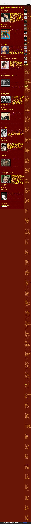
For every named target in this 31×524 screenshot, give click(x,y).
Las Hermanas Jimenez (28, 139)
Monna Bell (26, 95)
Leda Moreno (26, 141)
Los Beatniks (26, 466)
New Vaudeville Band (27, 296)
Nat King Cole (26, 520)
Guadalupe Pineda (27, 213)
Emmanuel (26, 102)
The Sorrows (26, 305)
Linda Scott (26, 449)
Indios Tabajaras (27, 366)
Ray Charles (26, 454)
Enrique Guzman (27, 499)
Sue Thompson (27, 457)
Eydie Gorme (26, 212)
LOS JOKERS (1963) (5, 93)
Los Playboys (26, 480)
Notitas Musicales (27, 423)
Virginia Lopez (27, 422)
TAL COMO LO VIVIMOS (5, 0)
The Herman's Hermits (27, 302)
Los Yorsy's (26, 250)
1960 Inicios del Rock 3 (28, 426)
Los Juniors (26, 476)
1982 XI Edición (27, 228)
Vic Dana (26, 463)
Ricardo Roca (26, 507)
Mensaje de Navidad (27, 344)
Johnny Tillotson (27, 448)
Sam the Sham (27, 274)
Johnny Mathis (27, 519)
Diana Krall (26, 209)
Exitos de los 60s (28, 387)
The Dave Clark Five (27, 300)
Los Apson (26, 243)
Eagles (26, 334)
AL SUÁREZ (3, 155)
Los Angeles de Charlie (28, 194)
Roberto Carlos (27, 129)
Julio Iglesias (26, 109)
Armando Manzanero (27, 98)
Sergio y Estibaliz (27, 132)
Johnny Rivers (27, 270)
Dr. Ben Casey (27, 188)
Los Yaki (26, 249)
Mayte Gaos (26, 143)
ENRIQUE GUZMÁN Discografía (7, 172)
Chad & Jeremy (27, 293)
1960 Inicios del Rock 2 (28, 425)
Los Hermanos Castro (27, 119)
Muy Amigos (26, 152)
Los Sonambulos (27, 486)
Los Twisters (26, 489)
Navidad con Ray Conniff (28, 351)
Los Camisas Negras (27, 470)
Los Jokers (26, 475)
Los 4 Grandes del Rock (4, 3)
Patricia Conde (27, 169)
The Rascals (26, 284)
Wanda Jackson (27, 464)
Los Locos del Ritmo (27, 478)
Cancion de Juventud (27, 160)
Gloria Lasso (26, 90)
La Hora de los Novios (27, 115)
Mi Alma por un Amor (27, 166)
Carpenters (26, 331)
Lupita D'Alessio (27, 121)
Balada (25, 97)
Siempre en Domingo (27, 197)
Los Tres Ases (27, 417)
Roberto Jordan (27, 253)
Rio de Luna (26, 156)
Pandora (26, 126)
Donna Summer (27, 333)
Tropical (26, 509)
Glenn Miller (26, 362)
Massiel (26, 251)
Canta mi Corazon (27, 161)
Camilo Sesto (26, 99)
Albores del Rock (27, 87)
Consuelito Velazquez (27, 408)
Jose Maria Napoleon (27, 107)
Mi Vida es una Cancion (28, 167)
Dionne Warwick (27, 265)
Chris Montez (26, 261)
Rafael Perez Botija (27, 127)
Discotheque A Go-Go (27, 187)
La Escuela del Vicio (27, 182)
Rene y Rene (26, 252)
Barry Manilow (27, 326)
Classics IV (26, 262)
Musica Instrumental (27, 356)
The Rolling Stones (27, 304)
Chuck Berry (26, 438)
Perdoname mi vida (27, 170)
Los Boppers (26, 469)
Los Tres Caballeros (27, 418)
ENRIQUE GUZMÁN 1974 (6, 26)
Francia (26, 386)
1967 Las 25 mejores (27, 321)
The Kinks (26, 303)
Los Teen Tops (27, 488)
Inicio (1, 4)
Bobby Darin (26, 434)
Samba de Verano (28, 383)
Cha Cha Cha (26, 510)
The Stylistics (26, 342)
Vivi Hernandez (27, 508)
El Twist (26, 443)
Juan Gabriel (26, 108)
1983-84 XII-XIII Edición (28, 229)
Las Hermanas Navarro (28, 91)
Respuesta (3, 107)
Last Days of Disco (27, 214)
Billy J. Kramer (27, 292)
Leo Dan (26, 241)
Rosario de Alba (27, 220)
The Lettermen (27, 280)
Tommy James (27, 289)
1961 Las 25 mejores (27, 315)
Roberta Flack (26, 340)
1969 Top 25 (26, 323)
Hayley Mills (26, 179)
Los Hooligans (27, 474)
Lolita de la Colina (27, 117)
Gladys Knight (26, 336)
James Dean (26, 180)
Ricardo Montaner (27, 219)
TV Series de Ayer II (27, 200)
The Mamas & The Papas (28, 282)
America (26, 325)
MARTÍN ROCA (4, 140)
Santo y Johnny (27, 372)
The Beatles (26, 299)
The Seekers (26, 285)
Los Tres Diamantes (27, 419)
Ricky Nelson (26, 455)
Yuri (25, 223)
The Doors (26, 279)
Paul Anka (26, 453)
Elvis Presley (26, 444)
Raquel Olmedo (27, 218)
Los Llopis (26, 477)
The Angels (26, 459)
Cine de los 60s (26, 157)
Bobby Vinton (26, 435)
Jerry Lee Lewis (27, 447)
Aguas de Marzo (28, 377)
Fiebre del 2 (26, 191)
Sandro (26, 131)
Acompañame (27, 158)
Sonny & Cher (26, 275)
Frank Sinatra (26, 518)
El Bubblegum (26, 266)
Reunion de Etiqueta (27, 371)
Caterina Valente (27, 88)
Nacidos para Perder (27, 183)
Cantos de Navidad (27, 345)
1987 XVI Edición (27, 231)
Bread (26, 330)
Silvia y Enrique (27, 198)
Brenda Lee (26, 436)
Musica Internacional (27, 375)
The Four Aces (27, 521)
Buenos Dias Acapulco (27, 159)
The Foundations (27, 301)
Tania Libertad (27, 221)
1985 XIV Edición (27, 230)
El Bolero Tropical (27, 511)
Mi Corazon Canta (27, 151)
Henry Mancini (27, 363)
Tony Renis (26, 222)
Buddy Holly (26, 437)
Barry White (26, 327)
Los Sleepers (26, 485)
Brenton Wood (27, 259)
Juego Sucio (26, 181)
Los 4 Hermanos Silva (27, 92)
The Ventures (26, 374)
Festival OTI (26, 224)
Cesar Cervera (27, 496)
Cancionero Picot (27, 406)
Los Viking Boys (27, 490)
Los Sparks (26, 487)
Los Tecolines (27, 416)
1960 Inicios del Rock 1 (28, 424)
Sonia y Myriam (27, 96)
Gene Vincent (26, 446)
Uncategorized (26, 514)
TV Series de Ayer (27, 199)
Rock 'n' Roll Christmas (28, 353)
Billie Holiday (26, 516)
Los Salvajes (26, 483)
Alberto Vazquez (27, 495)
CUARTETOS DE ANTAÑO (27, 70)
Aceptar (25, 522)
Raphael (26, 128)
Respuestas (4, 56)
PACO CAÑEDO (4, 189)
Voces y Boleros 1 (27, 402)
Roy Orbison (26, 456)
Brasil (26, 376)
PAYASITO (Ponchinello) (27, 72)
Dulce (26, 210)
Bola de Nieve (26, 405)
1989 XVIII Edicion (27, 232)
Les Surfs (26, 242)
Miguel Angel (26, 504)
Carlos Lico (26, 100)
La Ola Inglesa (26, 291)
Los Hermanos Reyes (27, 414)
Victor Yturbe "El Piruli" (27, 133)
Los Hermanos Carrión (28, 473)
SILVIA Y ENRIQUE (4, 10)
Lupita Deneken (27, 122)
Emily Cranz (26, 136)
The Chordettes (27, 460)
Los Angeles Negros (27, 118)
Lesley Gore (26, 271)
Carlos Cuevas (27, 208)
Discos (25, 202)
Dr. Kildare (26, 189)
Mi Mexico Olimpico (27, 272)
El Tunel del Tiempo (27, 190)
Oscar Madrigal (27, 505)
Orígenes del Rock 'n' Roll (27, 432)
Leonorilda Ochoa (27, 193)
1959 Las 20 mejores (27, 313)
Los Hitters (26, 245)
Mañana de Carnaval (27, 150)
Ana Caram (26, 204)
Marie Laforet (27, 388)
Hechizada (26, 192)
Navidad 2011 (26, 346)
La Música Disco (27, 337)
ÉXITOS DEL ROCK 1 (5, 43)
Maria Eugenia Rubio (27, 142)
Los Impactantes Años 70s (28, 324)
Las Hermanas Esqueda (28, 138)
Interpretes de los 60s (27, 233)
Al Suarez (26, 494)
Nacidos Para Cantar (27, 168)
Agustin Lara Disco (27, 398)
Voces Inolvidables (27, 515)
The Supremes (27, 286)
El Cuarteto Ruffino (27, 89)
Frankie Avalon (27, 445)
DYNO (2, 126)
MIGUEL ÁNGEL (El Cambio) (7, 109)
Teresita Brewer (27, 458)
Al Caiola (26, 357)
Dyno (26, 498)
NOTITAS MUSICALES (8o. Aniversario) (9, 75)
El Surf (26, 442)
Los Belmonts (26, 244)
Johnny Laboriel (27, 239)
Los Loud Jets (27, 479)
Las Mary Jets (27, 140)
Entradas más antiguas (4, 203)
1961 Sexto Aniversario (28, 427)
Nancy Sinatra (26, 273)
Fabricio (26, 500)
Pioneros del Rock (27, 465)
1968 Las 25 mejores (27, 322)
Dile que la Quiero (27, 162)
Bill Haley (26, 433)
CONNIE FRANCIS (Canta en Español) (9, 58)
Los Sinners (26, 484)
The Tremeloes (27, 306)
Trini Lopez (26, 290)
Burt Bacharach (27, 260)
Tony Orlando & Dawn (27, 343)
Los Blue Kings (27, 468)
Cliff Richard (26, 439)
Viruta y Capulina (27, 201)
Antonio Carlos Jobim (28, 378)
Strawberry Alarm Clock (28, 276)
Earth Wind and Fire (27, 335)
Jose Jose (26, 106)
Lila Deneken (26, 116)
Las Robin (26, 240)
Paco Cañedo (26, 506)
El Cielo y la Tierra (27, 163)
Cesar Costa (26, 497)
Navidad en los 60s (27, 352)
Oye (25, 153)
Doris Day (26, 517)
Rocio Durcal (26, 130)
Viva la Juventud (27, 173)
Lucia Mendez (26, 120)
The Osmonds (27, 341)
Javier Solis (26, 409)
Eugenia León (26, 211)
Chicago (26, 332)
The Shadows (26, 373)
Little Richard (26, 450)
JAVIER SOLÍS (26, 74)
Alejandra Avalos (27, 203)
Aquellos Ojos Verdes (27, 147)
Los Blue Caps (27, 467)
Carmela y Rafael (27, 407)
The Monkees (26, 283)
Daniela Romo (27, 101)
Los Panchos (26, 415)
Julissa (26, 137)
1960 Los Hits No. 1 (27, 314)
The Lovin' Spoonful (27, 281)
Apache (26, 146)
